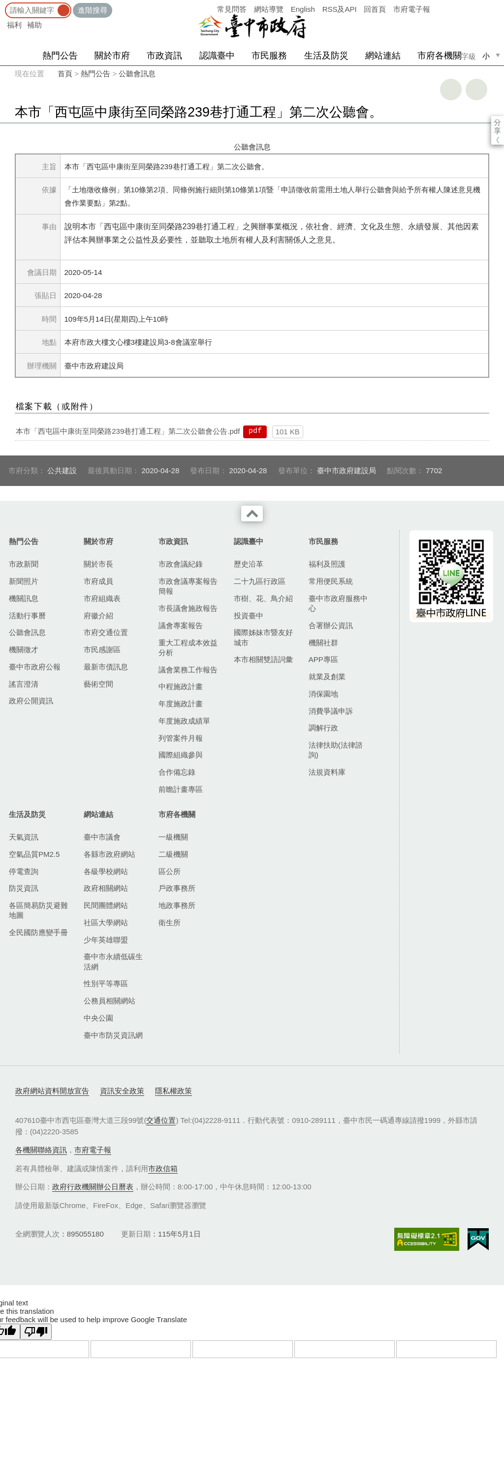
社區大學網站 (106, 922)
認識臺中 (217, 56)
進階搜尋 (92, 10)
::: (3, 4)
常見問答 (232, 9)
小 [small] (486, 56)
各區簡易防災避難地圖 (38, 910)
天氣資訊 (23, 837)
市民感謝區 (102, 649)
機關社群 (323, 642)
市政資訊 (164, 56)
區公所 (169, 871)
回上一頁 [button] (476, 89)
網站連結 (383, 56)
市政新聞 (23, 564)
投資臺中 (248, 615)
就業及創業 (327, 676)
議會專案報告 (180, 625)
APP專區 (323, 659)
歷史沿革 (248, 564)
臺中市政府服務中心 (338, 603)
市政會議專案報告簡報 (188, 586)
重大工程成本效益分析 (188, 647)
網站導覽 (269, 9)
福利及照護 (327, 564)
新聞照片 (23, 581)
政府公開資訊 (31, 700)
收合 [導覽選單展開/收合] (252, 513)
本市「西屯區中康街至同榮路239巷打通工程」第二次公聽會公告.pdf (128, 431)
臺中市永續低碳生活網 (113, 961)
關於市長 (98, 564)
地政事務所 (176, 905)
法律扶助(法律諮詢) (336, 750)
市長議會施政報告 (188, 608)
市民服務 (269, 56)
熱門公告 (60, 56)
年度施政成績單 (184, 721)
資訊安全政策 (122, 1091)
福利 (14, 25)
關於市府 (112, 56)
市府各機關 (439, 56)
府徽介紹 (98, 615)
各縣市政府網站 (109, 854)
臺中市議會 (102, 837)
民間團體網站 (106, 905)
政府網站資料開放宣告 (52, 1091)
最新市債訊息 (106, 667)
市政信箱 (163, 1168)
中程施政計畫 (180, 686)
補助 (34, 25)
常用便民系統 (331, 581)
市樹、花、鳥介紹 (263, 598)
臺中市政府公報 (35, 667)
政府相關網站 (106, 888)
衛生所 (169, 922)
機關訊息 (23, 598)
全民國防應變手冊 (38, 932)
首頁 (65, 73)
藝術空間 (98, 684)
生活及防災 (326, 56)
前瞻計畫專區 (180, 789)
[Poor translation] (36, 1332)
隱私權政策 (173, 1091)
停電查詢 (23, 871)
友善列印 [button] (451, 89)
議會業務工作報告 (188, 670)
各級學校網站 (106, 871)
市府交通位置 (106, 632)
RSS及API (339, 9)
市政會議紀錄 (180, 564)
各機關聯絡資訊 (41, 1150)
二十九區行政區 (259, 581)
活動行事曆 (27, 615)
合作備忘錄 (176, 772)
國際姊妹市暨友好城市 (263, 637)
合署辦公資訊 (331, 625)
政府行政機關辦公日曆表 (92, 1186)
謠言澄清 (23, 684)
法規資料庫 (327, 772)
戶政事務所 (176, 888)
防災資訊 (23, 888)
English (303, 9)
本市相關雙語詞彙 (263, 659)
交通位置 (161, 1120)
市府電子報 (411, 9)
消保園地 (323, 694)
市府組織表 (102, 598)
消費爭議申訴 (331, 711)
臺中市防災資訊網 (113, 1035)
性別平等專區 (106, 983)
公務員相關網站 (109, 1001)
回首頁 (375, 9)
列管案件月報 (180, 738)
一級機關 (173, 837)
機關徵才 (23, 649)
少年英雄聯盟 (106, 940)
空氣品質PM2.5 (34, 854)
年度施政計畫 (180, 703)
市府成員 (98, 581)
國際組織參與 (180, 755)
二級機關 (173, 854)
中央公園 (98, 1018)
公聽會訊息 (137, 73)
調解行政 (323, 728)
